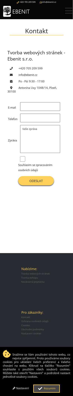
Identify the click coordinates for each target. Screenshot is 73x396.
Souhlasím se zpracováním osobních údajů (35, 167)
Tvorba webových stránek (35, 273)
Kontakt (25, 317)
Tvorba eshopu (29, 277)
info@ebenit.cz (48, 2)
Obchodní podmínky (32, 329)
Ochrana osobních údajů (34, 321)
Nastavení (21, 388)
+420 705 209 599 (26, 2)
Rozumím (46, 389)
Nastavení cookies (31, 333)
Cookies (25, 325)
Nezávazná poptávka (32, 281)
